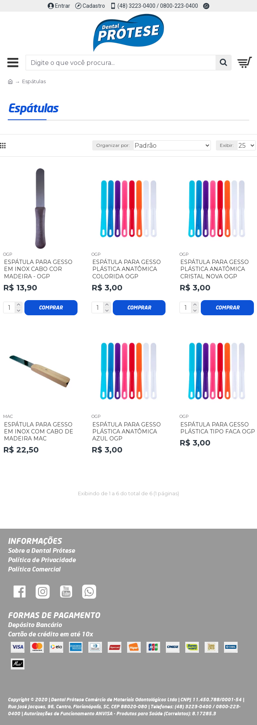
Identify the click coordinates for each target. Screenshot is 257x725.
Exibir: (227, 145)
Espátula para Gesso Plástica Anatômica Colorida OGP (126, 269)
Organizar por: (113, 145)
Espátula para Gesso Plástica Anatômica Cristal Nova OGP (214, 269)
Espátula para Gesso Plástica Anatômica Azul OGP (126, 431)
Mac (8, 416)
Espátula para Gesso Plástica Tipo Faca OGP (217, 428)
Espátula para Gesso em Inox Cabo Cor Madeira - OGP (38, 269)
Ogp (7, 254)
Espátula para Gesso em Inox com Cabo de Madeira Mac (38, 431)
